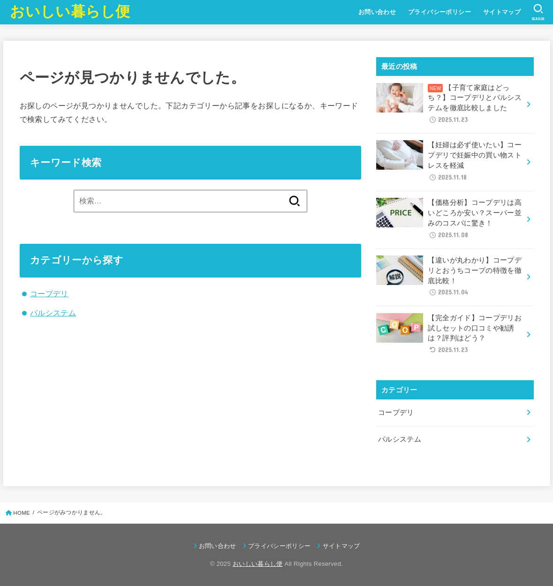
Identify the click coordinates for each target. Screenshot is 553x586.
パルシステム (53, 312)
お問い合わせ (377, 11)
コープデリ (49, 293)
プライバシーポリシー (439, 11)
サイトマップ (502, 11)
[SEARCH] (538, 12)
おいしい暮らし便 (70, 11)
